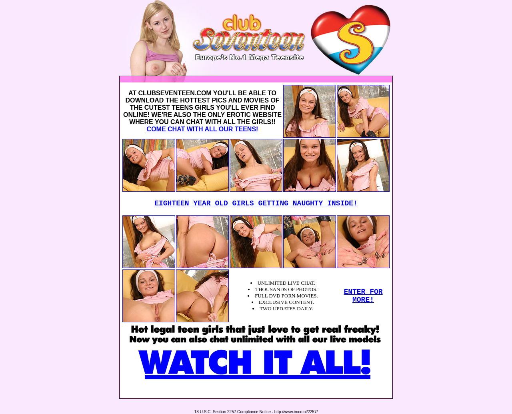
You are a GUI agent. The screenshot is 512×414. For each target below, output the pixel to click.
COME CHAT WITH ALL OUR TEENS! (202, 129)
